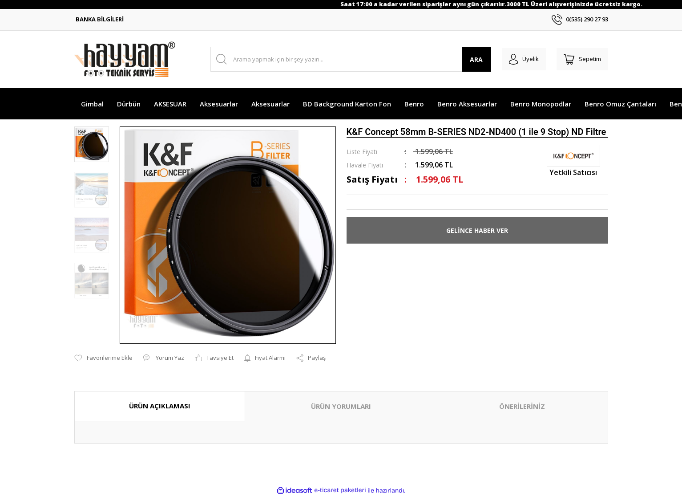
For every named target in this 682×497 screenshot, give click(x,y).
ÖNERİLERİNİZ (522, 406)
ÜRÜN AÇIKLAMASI (159, 405)
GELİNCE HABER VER (477, 230)
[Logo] (124, 59)
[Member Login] (518, 59)
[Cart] (580, 59)
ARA (469, 59)
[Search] (347, 59)
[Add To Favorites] (103, 358)
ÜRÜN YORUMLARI (341, 406)
